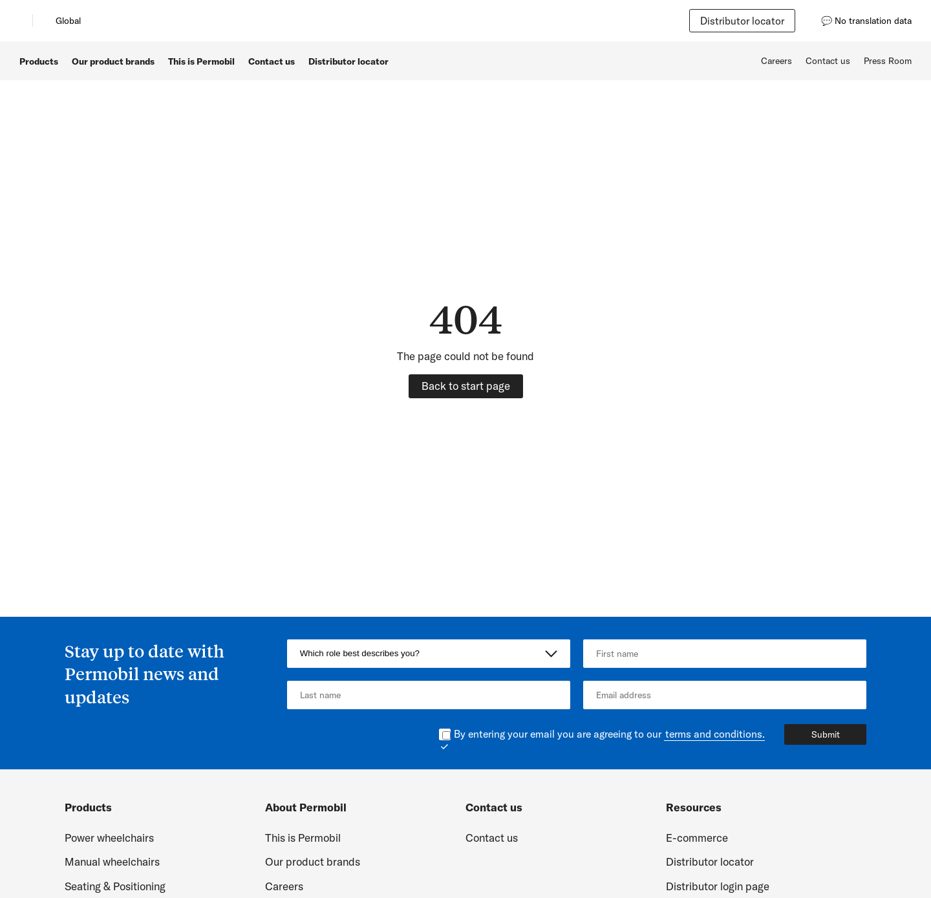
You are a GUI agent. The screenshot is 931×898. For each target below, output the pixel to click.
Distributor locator (742, 20)
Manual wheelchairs (112, 861)
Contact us (271, 61)
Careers (776, 61)
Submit (825, 734)
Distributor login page (717, 886)
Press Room (888, 61)
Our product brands (113, 61)
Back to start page (466, 385)
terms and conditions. (715, 733)
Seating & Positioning (115, 886)
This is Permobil (201, 61)
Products (38, 61)
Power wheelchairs (109, 837)
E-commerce (697, 837)
